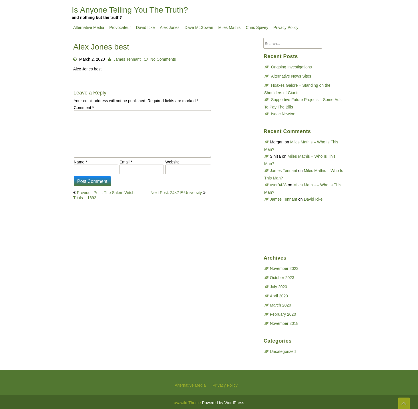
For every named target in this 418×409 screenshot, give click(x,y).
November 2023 (284, 268)
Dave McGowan (199, 27)
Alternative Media (88, 27)
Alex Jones (170, 27)
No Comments (163, 59)
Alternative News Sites (291, 76)
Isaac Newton (283, 113)
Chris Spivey (257, 27)
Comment (84, 107)
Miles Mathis (229, 27)
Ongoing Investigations (291, 67)
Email (126, 162)
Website (172, 162)
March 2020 (280, 305)
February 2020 (283, 314)
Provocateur (120, 27)
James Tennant (127, 59)
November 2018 (284, 323)
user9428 (278, 184)
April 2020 (279, 296)
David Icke (145, 27)
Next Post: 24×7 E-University (176, 192)
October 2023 (282, 277)
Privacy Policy (285, 27)
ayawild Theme (188, 402)
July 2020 (278, 286)
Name (80, 162)
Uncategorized (283, 351)
